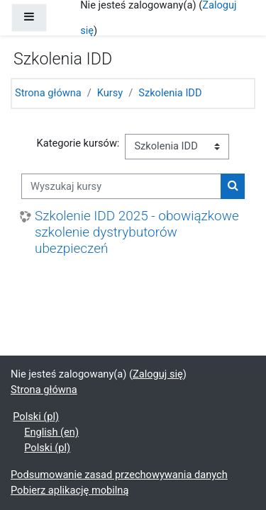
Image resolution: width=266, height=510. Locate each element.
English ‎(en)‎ (51, 432)
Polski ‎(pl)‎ (36, 416)
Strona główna (48, 92)
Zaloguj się (158, 374)
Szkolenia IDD (169, 92)
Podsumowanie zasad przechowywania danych (119, 474)
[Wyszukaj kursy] (121, 186)
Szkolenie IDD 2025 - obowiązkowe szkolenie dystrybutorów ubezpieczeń (137, 232)
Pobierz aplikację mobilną (69, 490)
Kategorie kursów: (78, 143)
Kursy (110, 92)
